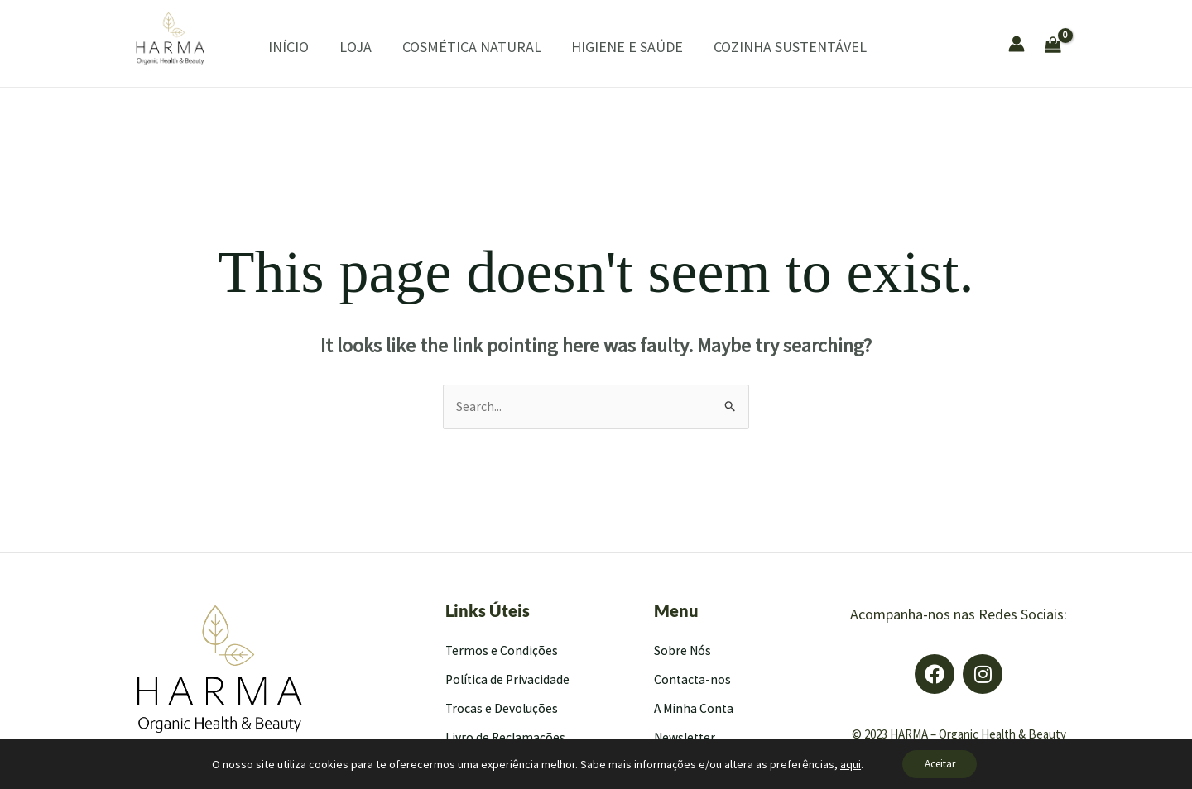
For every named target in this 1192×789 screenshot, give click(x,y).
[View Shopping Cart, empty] (1098, 43)
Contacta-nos (693, 680)
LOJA (339, 46)
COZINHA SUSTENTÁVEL (757, 46)
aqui (844, 763)
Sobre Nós (683, 651)
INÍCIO (277, 46)
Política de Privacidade (509, 680)
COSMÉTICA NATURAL (449, 46)
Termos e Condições (502, 651)
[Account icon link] (1016, 44)
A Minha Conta (695, 709)
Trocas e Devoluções (502, 709)
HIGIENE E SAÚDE (600, 46)
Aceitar (940, 763)
